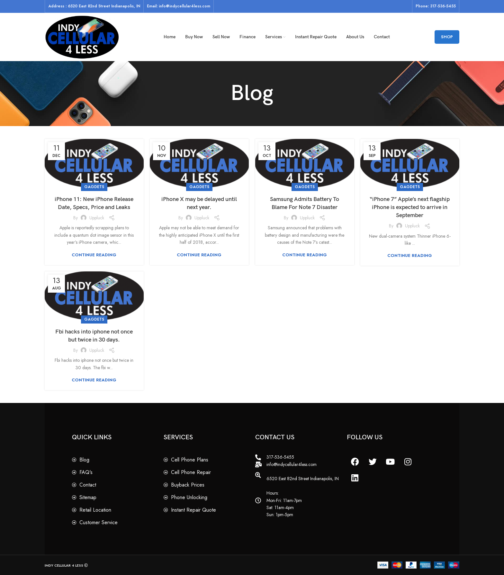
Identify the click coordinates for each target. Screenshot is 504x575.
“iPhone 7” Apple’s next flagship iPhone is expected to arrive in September (410, 207)
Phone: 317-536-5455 (436, 6)
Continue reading (94, 255)
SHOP (447, 37)
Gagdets (94, 187)
